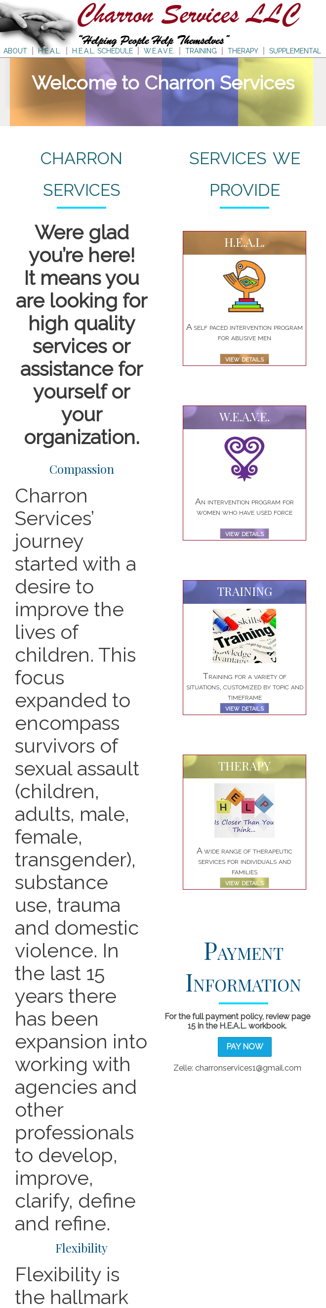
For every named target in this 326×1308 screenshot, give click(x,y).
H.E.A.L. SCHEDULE (102, 51)
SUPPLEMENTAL (295, 51)
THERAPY (243, 51)
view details (244, 358)
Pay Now (244, 1046)
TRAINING (201, 51)
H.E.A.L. (49, 51)
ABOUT (15, 51)
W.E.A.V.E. (159, 51)
